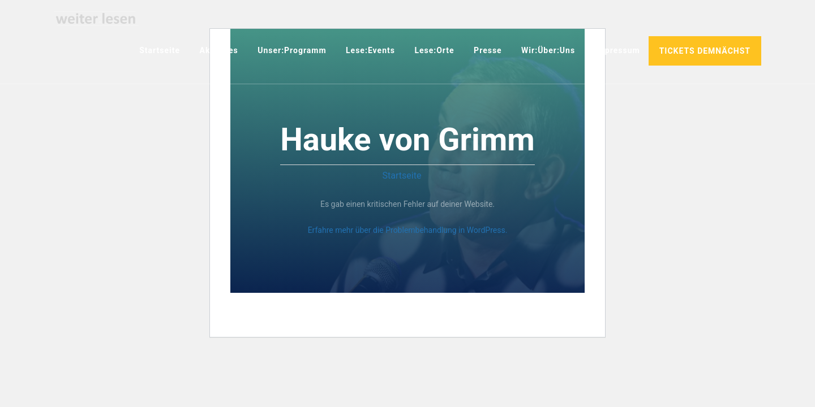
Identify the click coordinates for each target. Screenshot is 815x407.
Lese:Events (370, 50)
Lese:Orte (434, 50)
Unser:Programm (292, 50)
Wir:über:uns (548, 50)
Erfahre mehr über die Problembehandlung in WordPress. (408, 230)
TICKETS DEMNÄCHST (704, 50)
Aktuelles (219, 50)
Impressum (617, 50)
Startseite (159, 50)
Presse (488, 50)
